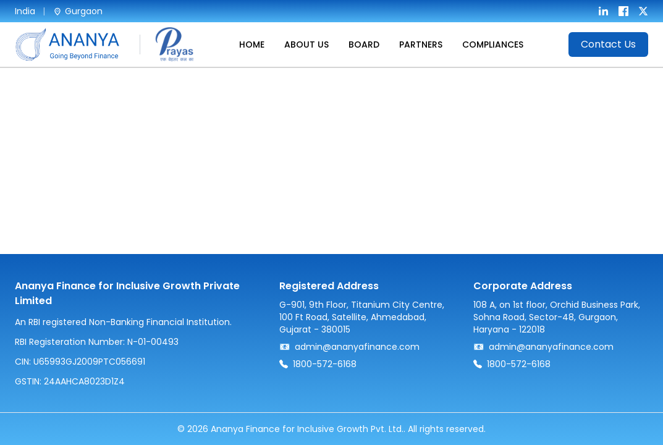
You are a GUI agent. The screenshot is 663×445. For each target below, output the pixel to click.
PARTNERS (420, 44)
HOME (251, 44)
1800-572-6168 (325, 364)
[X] (643, 11)
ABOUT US (306, 44)
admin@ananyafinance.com (357, 347)
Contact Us (608, 44)
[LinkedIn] (604, 11)
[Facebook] (623, 11)
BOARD (363, 44)
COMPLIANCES (492, 44)
